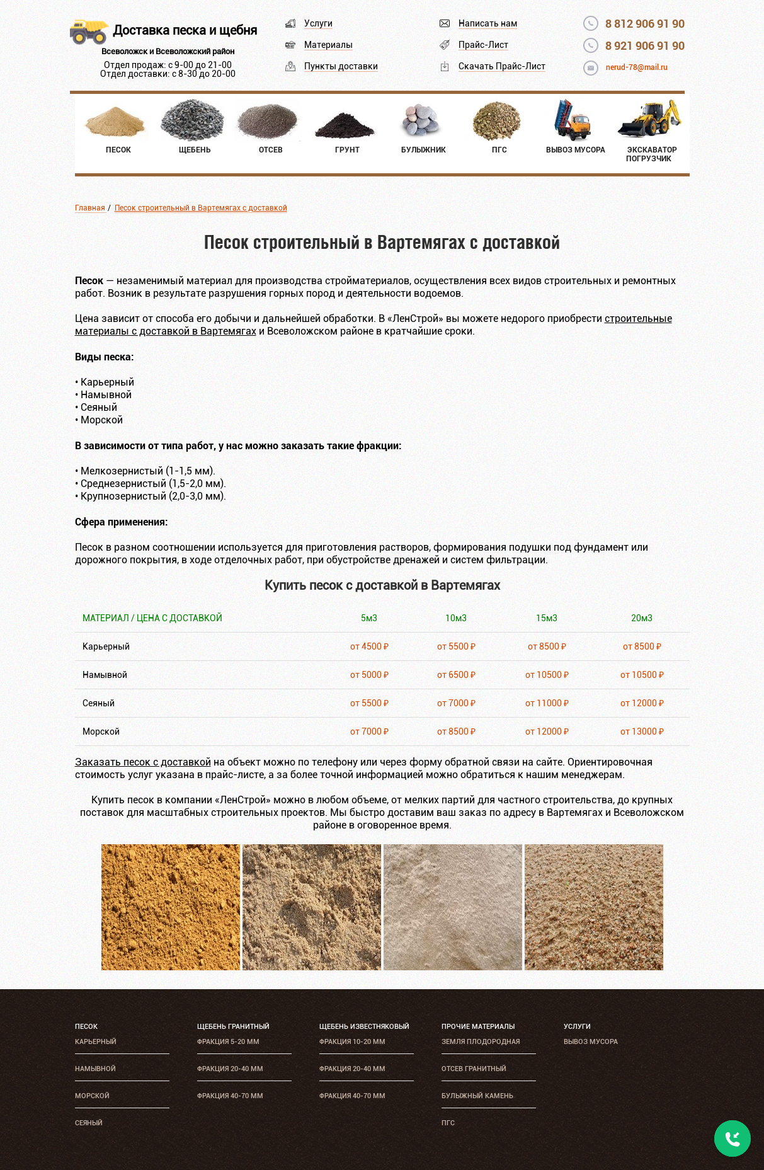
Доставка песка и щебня (185, 30)
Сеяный (89, 1123)
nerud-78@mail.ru (637, 67)
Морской (92, 1096)
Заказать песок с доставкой (143, 762)
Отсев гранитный (474, 1069)
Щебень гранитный (233, 1027)
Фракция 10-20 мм (352, 1042)
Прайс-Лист (483, 45)
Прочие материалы (478, 1027)
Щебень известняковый (364, 1027)
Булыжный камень (477, 1096)
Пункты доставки (341, 66)
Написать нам (488, 23)
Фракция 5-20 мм (228, 1042)
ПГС (448, 1123)
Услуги (318, 23)
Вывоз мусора (591, 1042)
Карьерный (96, 1042)
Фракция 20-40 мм (230, 1069)
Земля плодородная (481, 1042)
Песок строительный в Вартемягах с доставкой (201, 208)
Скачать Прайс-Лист (502, 66)
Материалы (328, 45)
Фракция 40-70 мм (230, 1096)
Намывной (95, 1069)
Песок (86, 1027)
